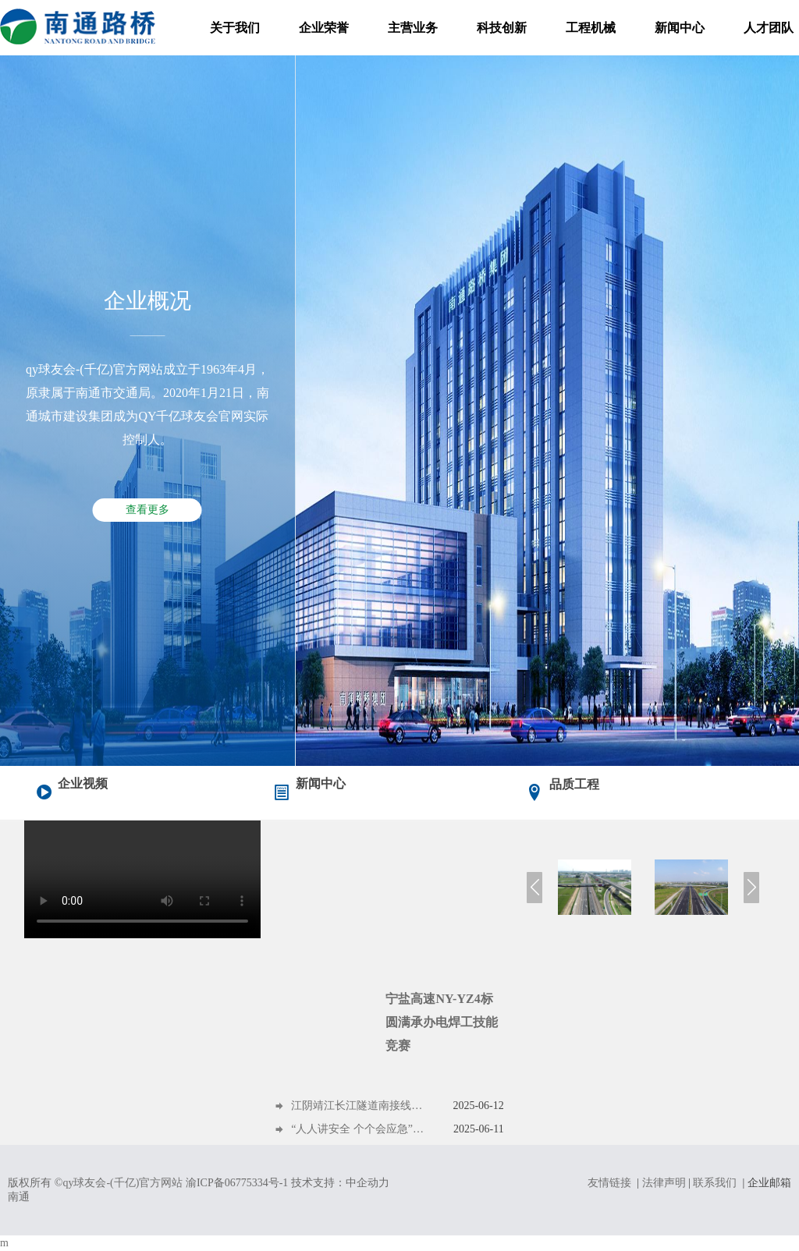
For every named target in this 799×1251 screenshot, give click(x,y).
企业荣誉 (324, 27)
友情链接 (609, 1183)
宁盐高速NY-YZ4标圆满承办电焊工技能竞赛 (441, 1022)
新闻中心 (680, 27)
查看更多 (147, 510)
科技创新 (502, 27)
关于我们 (235, 27)
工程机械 (591, 27)
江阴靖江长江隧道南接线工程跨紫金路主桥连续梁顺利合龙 (358, 1105)
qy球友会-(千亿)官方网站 (122, 1183)
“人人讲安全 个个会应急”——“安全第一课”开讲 (358, 1129)
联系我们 (715, 1183)
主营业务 (413, 27)
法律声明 (664, 1183)
